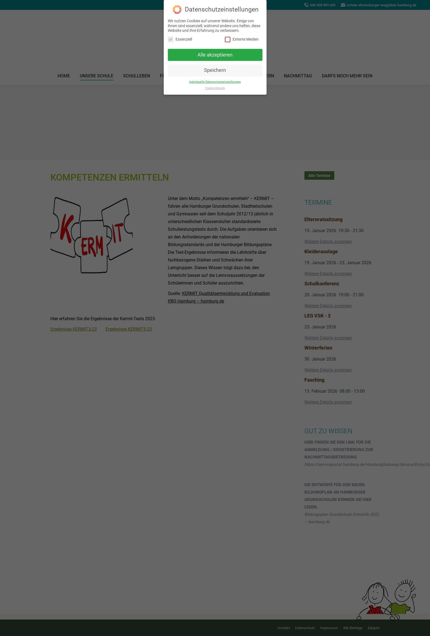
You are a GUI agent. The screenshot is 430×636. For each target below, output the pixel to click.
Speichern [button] (215, 70)
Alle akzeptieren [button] (215, 54)
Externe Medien (242, 39)
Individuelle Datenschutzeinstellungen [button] (215, 82)
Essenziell (180, 39)
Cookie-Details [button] (215, 88)
